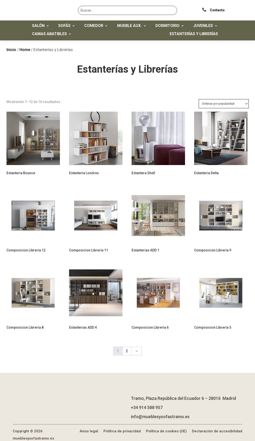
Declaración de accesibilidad (217, 424)
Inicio (11, 49)
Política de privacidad (122, 424)
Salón (38, 26)
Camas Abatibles (49, 34)
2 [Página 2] (127, 344)
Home (24, 49)
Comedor (93, 26)
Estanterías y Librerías (194, 34)
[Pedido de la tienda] (224, 103)
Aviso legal (89, 424)
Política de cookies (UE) (166, 424)
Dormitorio (167, 26)
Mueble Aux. (129, 26)
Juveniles (203, 26)
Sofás (64, 26)
